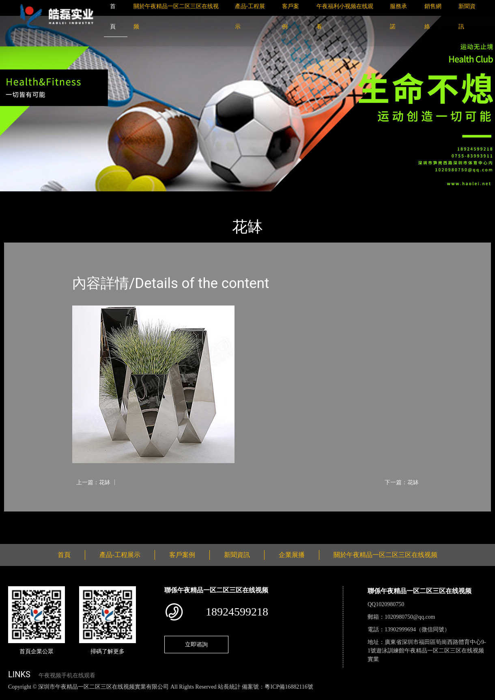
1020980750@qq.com (410, 617)
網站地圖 (12, 695)
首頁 (18, 196)
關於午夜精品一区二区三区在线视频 (385, 554)
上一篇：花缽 (93, 482)
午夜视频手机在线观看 (67, 675)
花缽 (87, 196)
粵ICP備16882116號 (289, 687)
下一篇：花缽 (402, 482)
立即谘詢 (196, 644)
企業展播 (292, 554)
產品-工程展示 (53, 196)
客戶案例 (182, 554)
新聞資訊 (237, 554)
